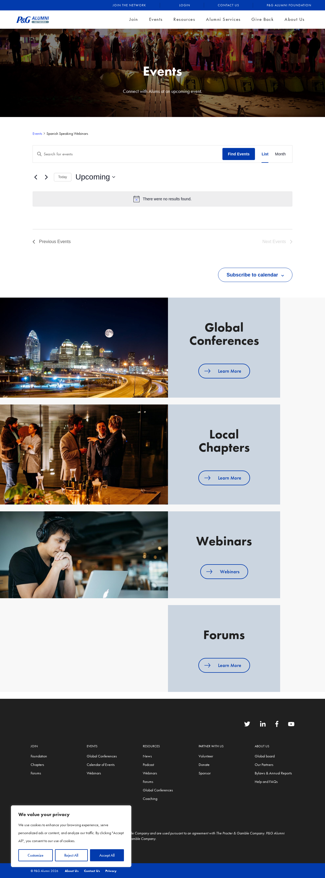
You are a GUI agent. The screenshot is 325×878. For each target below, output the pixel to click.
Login (184, 5)
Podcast (148, 764)
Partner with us (211, 746)
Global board (265, 756)
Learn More (229, 371)
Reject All (71, 855)
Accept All (107, 855)
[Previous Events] (36, 177)
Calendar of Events (101, 764)
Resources (184, 19)
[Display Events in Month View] (280, 154)
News (147, 756)
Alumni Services (223, 19)
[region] (71, 836)
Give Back (262, 19)
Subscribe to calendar (252, 275)
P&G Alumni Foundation (289, 5)
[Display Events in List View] (265, 154)
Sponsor (205, 773)
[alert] (162, 199)
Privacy (111, 871)
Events (156, 19)
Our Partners (264, 764)
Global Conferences (102, 756)
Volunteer (206, 756)
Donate (204, 764)
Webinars (229, 571)
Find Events (238, 154)
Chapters (37, 764)
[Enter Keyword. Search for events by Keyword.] (127, 154)
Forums (36, 773)
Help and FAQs (266, 781)
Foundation (39, 756)
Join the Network (129, 5)
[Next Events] (46, 177)
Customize (35, 855)
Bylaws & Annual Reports (273, 773)
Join (133, 19)
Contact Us (228, 5)
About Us (294, 19)
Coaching (150, 798)
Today (62, 177)
